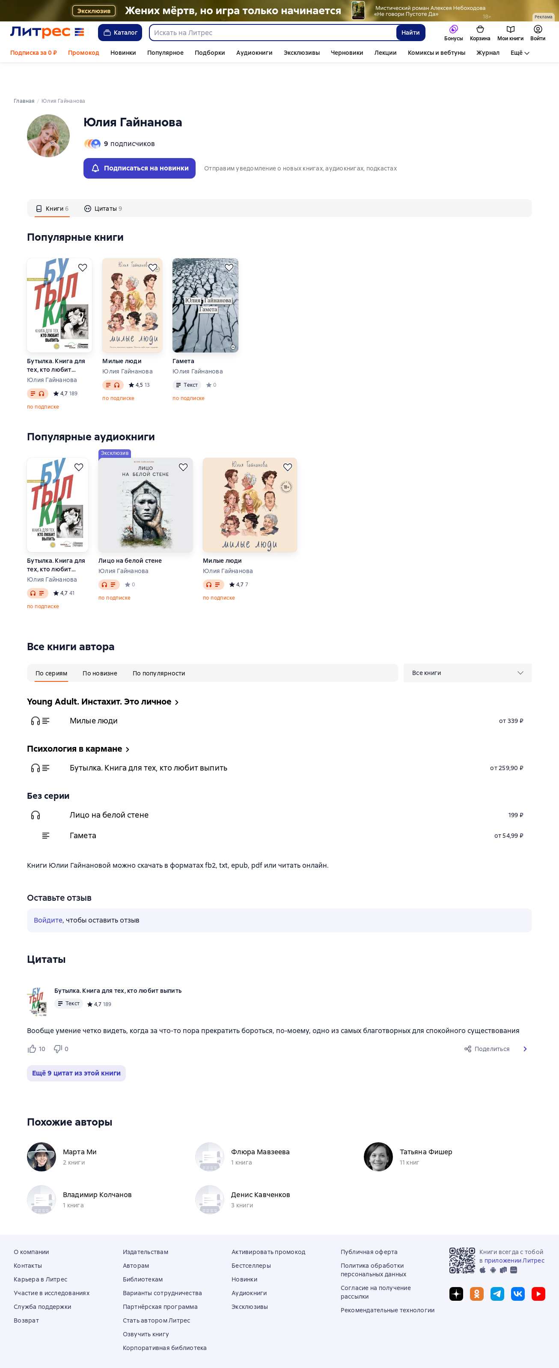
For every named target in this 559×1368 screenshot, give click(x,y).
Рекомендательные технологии (388, 1285)
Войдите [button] (48, 894)
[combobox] (272, 32)
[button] (525, 1023)
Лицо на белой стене (130, 535)
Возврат (26, 1295)
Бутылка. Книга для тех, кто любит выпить (56, 340)
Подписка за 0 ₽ (33, 53)
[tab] (52, 183)
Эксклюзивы (302, 53)
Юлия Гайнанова (52, 354)
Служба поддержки (42, 1281)
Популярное (165, 53)
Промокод (83, 53)
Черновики (347, 53)
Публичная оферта (369, 1227)
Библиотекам (143, 1254)
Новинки (123, 53)
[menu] (468, 647)
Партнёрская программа (160, 1281)
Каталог (120, 32)
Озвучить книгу (146, 1309)
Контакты (28, 1240)
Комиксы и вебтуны (436, 53)
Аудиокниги (254, 53)
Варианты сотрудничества (162, 1268)
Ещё (517, 53)
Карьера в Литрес (40, 1254)
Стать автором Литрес (156, 1295)
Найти (410, 32)
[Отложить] (83, 242)
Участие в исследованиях (51, 1268)
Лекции (386, 53)
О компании (31, 1227)
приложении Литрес (514, 1235)
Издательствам (145, 1227)
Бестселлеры (251, 1240)
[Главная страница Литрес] (47, 32)
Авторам (136, 1240)
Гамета (183, 336)
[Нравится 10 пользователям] (36, 1024)
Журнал (488, 53)
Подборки (210, 53)
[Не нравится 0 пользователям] (62, 1024)
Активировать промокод (268, 1227)
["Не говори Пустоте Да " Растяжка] (279, 10)
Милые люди (122, 336)
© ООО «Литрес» (279, 1352)
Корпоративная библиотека (165, 1322)
